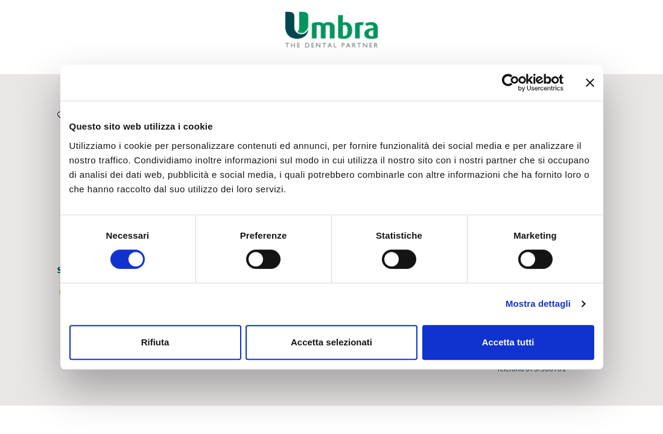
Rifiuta (155, 342)
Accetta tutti (508, 342)
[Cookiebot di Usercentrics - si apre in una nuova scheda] (510, 83)
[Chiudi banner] (590, 82)
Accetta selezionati (331, 342)
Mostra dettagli (538, 303)
